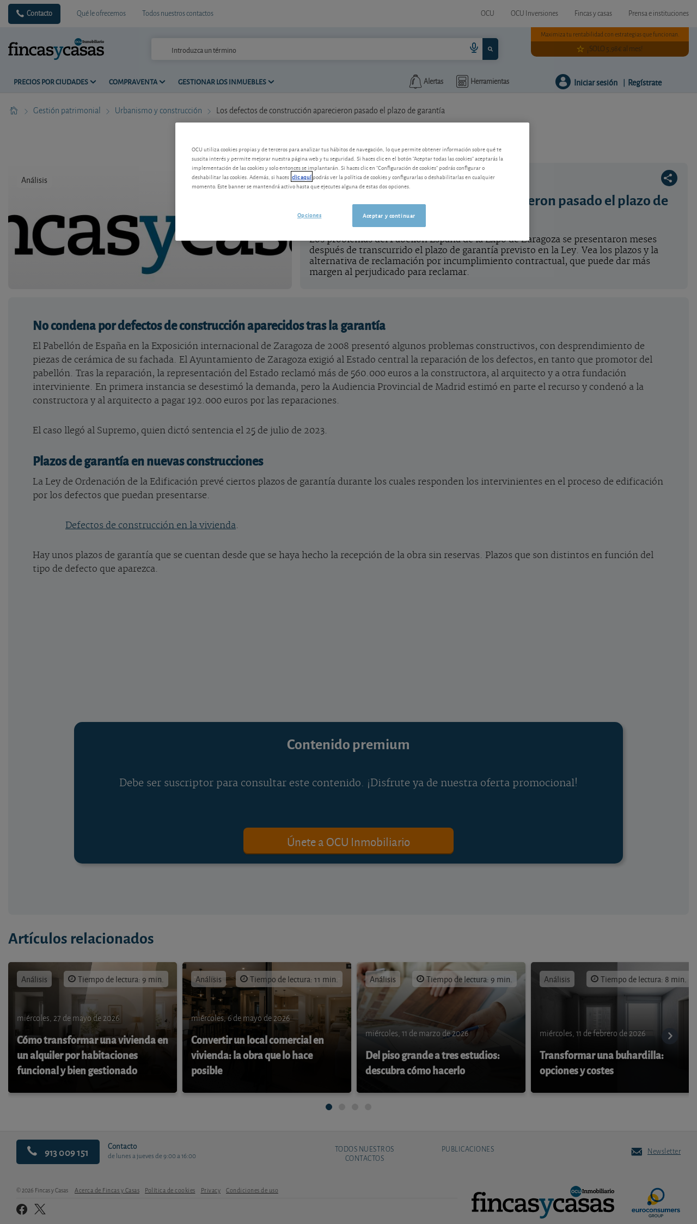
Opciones (309, 214)
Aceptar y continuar (389, 215)
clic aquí (301, 176)
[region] (352, 182)
